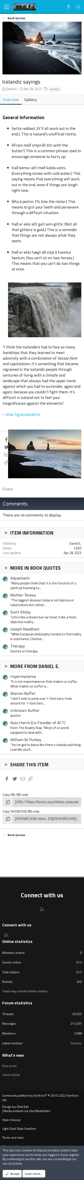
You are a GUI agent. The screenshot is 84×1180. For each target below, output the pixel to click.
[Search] (78, 6)
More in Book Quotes (35, 567)
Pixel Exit (22, 1106)
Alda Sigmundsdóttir (23, 414)
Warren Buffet (22, 693)
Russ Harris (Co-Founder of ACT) (37, 723)
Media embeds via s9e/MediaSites (27, 1110)
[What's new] (68, 6)
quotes (54, 88)
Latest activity (11, 1074)
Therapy (17, 646)
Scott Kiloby (20, 612)
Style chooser (11, 1119)
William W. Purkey (25, 740)
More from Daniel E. (34, 666)
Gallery (30, 100)
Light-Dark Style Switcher (19, 1128)
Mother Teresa (23, 595)
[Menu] (6, 7)
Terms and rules (13, 1137)
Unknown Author (25, 710)
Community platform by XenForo (40, 1097)
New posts (9, 1065)
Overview (11, 100)
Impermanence (23, 676)
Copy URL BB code (15, 794)
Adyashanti (20, 578)
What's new (13, 1055)
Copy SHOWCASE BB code (21, 811)
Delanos (76, 1043)
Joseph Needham (24, 629)
